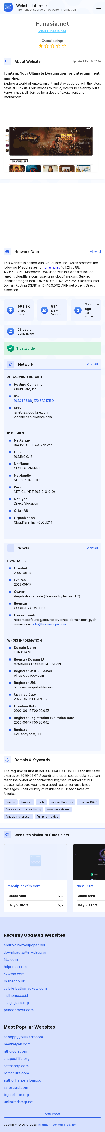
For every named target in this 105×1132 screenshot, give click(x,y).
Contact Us (52, 1113)
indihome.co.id (16, 995)
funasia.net (52, 267)
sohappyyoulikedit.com (23, 1037)
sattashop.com (16, 1066)
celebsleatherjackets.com (25, 988)
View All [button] (95, 251)
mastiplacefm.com (23, 886)
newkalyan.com (17, 1044)
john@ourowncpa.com (49, 624)
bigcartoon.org (16, 1094)
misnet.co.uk (14, 981)
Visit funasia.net (52, 31)
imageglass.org (16, 1002)
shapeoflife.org (16, 1058)
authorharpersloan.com (24, 1080)
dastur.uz (85, 886)
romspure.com (16, 1073)
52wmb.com (14, 974)
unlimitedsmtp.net (18, 1102)
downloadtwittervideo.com (26, 952)
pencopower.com (19, 1010)
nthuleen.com (15, 1051)
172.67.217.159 (44, 401)
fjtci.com (11, 959)
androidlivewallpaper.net (24, 945)
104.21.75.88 (23, 401)
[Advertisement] (52, 113)
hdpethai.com (15, 966)
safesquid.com (16, 1087)
